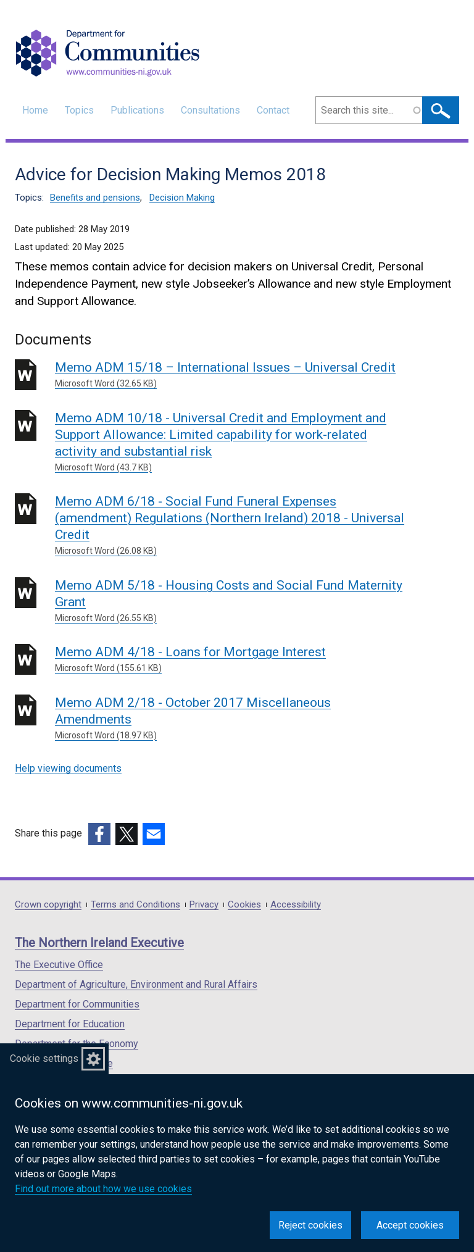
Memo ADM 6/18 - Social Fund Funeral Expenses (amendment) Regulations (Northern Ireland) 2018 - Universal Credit (232, 525)
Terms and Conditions (135, 904)
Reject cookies (310, 1225)
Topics (79, 110)
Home (35, 110)
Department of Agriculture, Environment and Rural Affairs (136, 984)
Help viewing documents (68, 768)
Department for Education (70, 1024)
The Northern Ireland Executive (99, 942)
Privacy (203, 904)
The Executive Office (59, 964)
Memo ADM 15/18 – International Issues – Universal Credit (232, 375)
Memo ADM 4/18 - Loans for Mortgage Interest (232, 660)
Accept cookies (410, 1225)
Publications (137, 110)
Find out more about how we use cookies (103, 1189)
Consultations (210, 110)
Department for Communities (77, 1004)
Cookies (244, 904)
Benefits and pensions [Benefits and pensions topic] (95, 197)
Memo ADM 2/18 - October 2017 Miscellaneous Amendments (232, 718)
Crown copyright (48, 904)
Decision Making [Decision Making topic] (182, 197)
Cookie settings (44, 1058)
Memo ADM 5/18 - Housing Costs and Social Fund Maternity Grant (232, 601)
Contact (273, 110)
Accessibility (295, 904)
